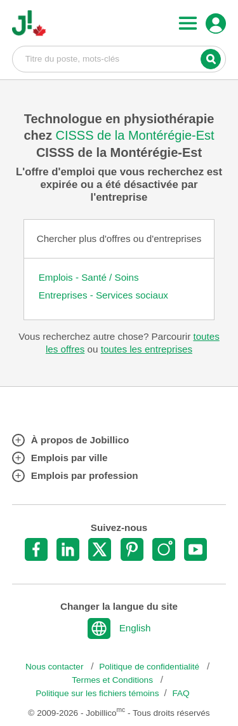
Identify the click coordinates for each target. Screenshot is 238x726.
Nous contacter (55, 666)
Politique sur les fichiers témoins (97, 693)
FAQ (181, 693)
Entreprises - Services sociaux (103, 295)
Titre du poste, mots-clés (119, 58)
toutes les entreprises (146, 349)
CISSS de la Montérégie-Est (134, 135)
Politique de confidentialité (150, 666)
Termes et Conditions (113, 680)
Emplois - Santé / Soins (89, 277)
